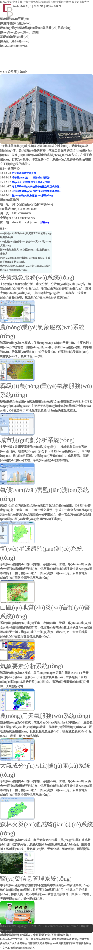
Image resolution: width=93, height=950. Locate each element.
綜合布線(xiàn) (20, 41)
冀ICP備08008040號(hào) (29, 930)
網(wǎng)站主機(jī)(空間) (14, 46)
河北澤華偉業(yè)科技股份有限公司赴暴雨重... (36, 191)
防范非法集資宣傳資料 (24, 173)
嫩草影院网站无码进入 (22, 947)
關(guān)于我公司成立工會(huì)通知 (31, 182)
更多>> (4, 72)
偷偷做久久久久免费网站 (13, 943)
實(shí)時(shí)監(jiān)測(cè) (15, 32)
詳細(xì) (45, 222)
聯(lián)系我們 (53, 6)
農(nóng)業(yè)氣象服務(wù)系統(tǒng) (32, 195)
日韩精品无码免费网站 (39, 943)
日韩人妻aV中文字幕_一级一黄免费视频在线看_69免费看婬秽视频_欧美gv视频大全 (44, 1)
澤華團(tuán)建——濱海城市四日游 (31, 177)
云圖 (35, 32)
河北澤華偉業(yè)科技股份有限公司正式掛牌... (36, 186)
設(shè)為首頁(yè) (22, 6)
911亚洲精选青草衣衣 (63, 943)
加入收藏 (38, 6)
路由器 (4, 41)
